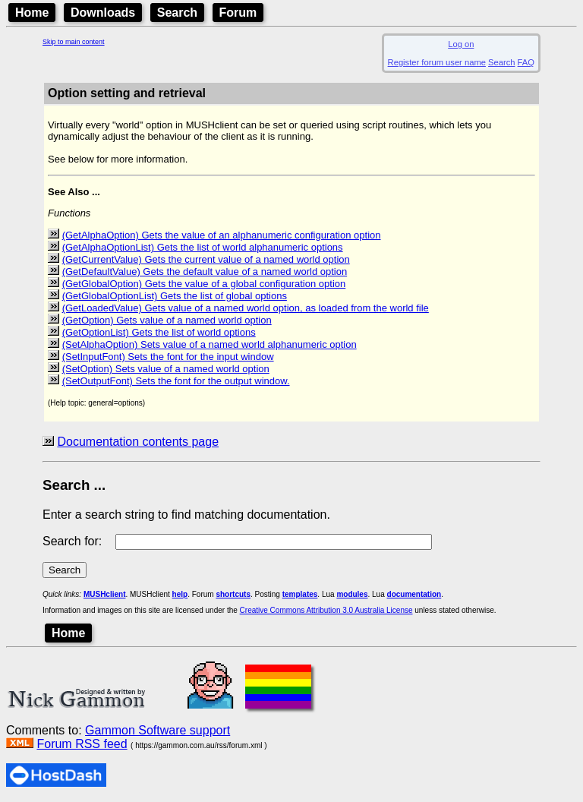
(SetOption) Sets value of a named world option (165, 368)
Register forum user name (437, 62)
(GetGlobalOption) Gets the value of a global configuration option (204, 283)
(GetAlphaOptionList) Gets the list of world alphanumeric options (202, 247)
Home (32, 12)
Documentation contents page (138, 441)
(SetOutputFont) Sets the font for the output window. (176, 381)
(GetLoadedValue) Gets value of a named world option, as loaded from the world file (245, 308)
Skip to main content (74, 42)
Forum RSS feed (81, 743)
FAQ (526, 62)
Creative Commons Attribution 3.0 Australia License (326, 610)
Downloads (103, 12)
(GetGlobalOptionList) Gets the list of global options (174, 296)
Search (177, 12)
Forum (238, 12)
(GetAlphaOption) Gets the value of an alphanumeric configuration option (221, 235)
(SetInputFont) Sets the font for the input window (168, 356)
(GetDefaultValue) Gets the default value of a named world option (205, 271)
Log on (461, 44)
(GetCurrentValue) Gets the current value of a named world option (206, 259)
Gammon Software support (157, 730)
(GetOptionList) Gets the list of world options (159, 332)
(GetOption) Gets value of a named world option (167, 320)
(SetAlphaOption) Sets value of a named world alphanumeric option (209, 344)
